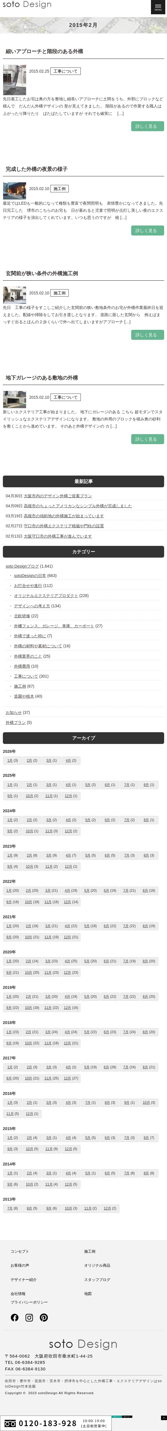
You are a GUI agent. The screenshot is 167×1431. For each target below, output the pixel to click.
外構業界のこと (28, 656)
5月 (88, 785)
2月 (29, 761)
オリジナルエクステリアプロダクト (46, 595)
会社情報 (18, 1294)
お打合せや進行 (28, 585)
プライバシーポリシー (29, 1302)
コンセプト (20, 1251)
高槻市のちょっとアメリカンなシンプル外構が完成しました (78, 506)
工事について (26, 676)
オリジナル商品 (97, 1265)
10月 (29, 796)
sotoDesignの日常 (30, 575)
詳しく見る (146, 126)
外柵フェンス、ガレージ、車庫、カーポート (54, 626)
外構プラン (16, 722)
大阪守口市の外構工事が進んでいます (58, 536)
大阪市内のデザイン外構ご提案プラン (58, 496)
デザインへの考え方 (32, 606)
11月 (48, 796)
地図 (88, 1294)
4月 (68, 761)
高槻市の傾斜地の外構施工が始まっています (64, 516)
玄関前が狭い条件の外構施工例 (42, 273)
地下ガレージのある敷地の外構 (42, 378)
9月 (10, 796)
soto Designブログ (22, 566)
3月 (49, 761)
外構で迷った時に (30, 636)
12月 (68, 796)
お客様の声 (20, 1265)
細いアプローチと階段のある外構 (44, 51)
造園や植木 (24, 696)
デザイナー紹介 (24, 1280)
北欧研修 (22, 616)
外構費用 (22, 666)
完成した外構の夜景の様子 (37, 169)
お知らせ (14, 712)
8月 (146, 785)
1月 (10, 761)
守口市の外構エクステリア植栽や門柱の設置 (64, 526)
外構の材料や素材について (38, 646)
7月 (127, 785)
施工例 (20, 686)
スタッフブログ (97, 1280)
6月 (107, 785)
